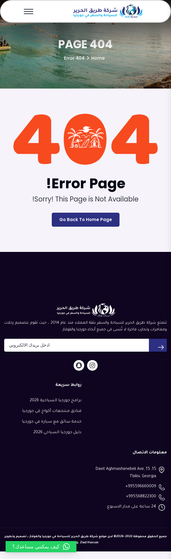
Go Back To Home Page (85, 227)
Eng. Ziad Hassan (85, 550)
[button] (41, 546)
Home (98, 65)
